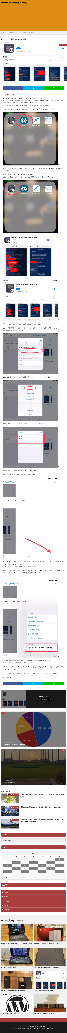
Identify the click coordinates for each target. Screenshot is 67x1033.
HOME (4, 32)
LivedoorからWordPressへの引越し (44, 1013)
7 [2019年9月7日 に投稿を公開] (50, 862)
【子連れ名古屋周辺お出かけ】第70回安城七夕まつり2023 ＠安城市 (40, 807)
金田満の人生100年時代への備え (14, 3)
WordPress (50, 1028)
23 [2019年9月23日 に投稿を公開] (7, 872)
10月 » (7, 877)
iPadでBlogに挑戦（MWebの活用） (26, 32)
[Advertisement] (33, 16)
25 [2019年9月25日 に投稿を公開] (24, 872)
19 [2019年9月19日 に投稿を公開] (33, 868)
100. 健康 (6, 896)
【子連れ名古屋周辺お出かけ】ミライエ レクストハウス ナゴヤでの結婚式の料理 (42, 795)
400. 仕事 (6, 905)
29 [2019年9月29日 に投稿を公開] (59, 872)
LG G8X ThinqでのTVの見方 (8, 967)
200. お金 (6, 892)
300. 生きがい (12, 32)
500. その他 (6, 909)
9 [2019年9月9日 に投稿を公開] (7, 865)
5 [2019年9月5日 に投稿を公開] (33, 862)
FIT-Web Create (36, 1028)
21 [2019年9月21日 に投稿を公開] (50, 868)
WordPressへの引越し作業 (8, 1013)
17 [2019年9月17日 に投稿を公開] (16, 868)
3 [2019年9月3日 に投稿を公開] (16, 862)
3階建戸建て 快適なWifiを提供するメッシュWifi (47, 943)
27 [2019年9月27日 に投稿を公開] (42, 872)
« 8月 (4, 877)
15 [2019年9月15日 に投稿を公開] (59, 865)
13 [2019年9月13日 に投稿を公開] (42, 865)
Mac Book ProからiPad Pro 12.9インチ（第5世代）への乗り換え (16, 944)
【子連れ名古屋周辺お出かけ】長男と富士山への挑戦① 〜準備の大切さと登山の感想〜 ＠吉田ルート (43, 820)
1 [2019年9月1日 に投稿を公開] (59, 859)
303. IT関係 (12, 42)
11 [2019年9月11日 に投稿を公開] (24, 865)
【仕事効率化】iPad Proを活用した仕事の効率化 (47, 967)
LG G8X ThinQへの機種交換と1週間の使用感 (13, 990)
